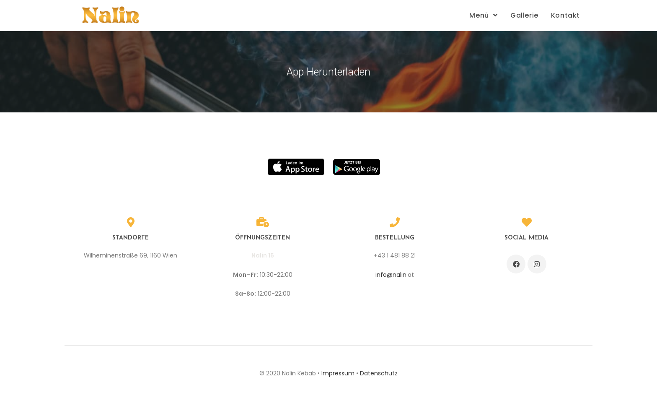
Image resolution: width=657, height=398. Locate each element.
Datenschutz (379, 373)
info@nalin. (391, 275)
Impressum (337, 373)
